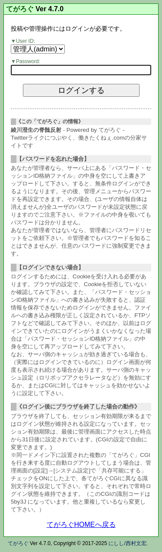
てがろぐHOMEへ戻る (81, 524)
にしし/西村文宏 (127, 543)
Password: (28, 61)
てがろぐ (20, 9)
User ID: (25, 41)
